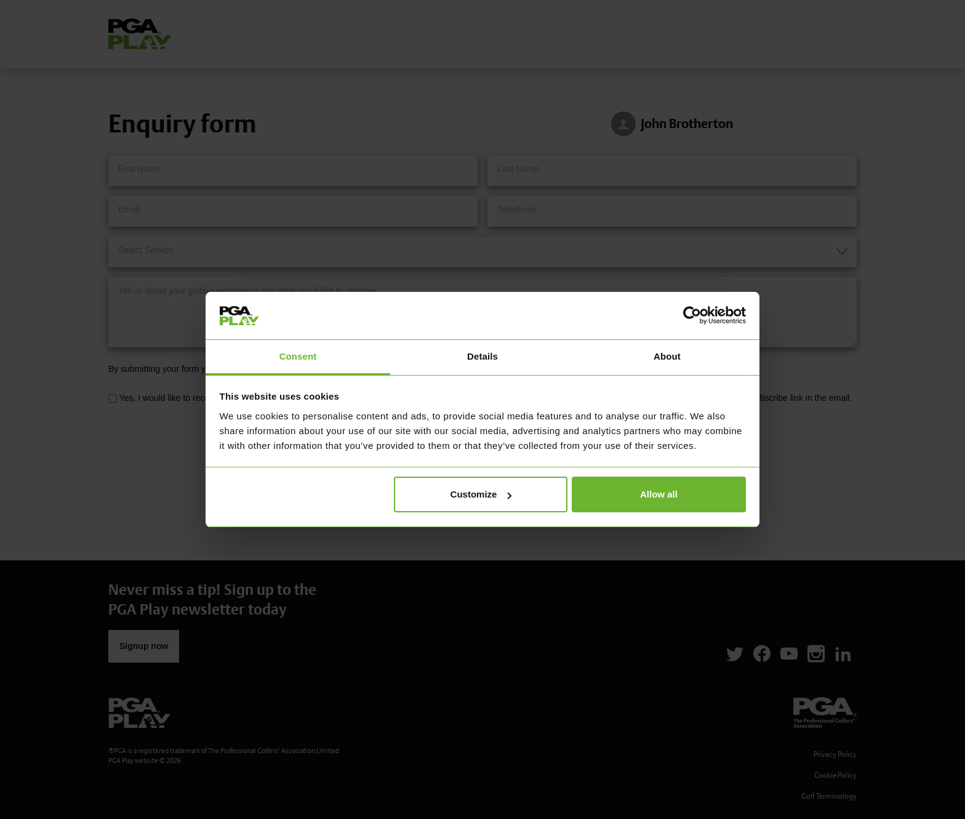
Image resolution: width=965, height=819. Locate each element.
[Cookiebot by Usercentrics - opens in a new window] (692, 315)
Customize (481, 494)
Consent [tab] (298, 356)
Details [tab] (482, 356)
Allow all (659, 494)
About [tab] (667, 356)
